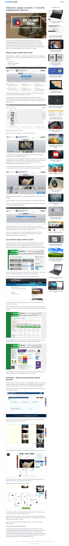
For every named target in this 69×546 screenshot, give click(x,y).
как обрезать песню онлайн (17, 204)
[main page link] (11, 2)
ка (8, 242)
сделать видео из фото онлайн (36, 385)
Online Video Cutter (10, 56)
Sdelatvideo (31, 382)
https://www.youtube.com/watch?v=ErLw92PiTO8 (16, 526)
